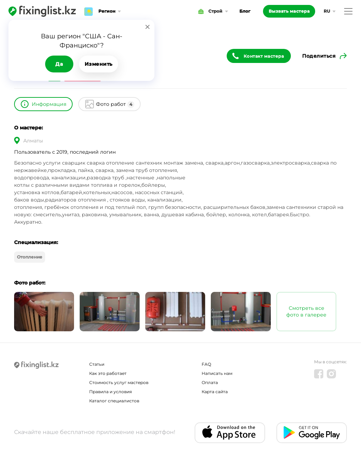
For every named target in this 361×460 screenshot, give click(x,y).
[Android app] (311, 432)
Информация (49, 104)
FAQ (206, 364)
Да (59, 64)
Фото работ (115, 104)
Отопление (29, 257)
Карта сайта (215, 391)
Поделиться (319, 56)
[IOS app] (230, 432)
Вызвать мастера (289, 11)
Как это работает (108, 373)
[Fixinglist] (42, 11)
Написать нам (217, 373)
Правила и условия (110, 391)
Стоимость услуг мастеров (118, 382)
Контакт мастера (264, 56)
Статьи (96, 364)
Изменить (98, 64)
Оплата (210, 382)
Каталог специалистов (114, 400)
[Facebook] (318, 373)
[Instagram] (331, 373)
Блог (244, 11)
